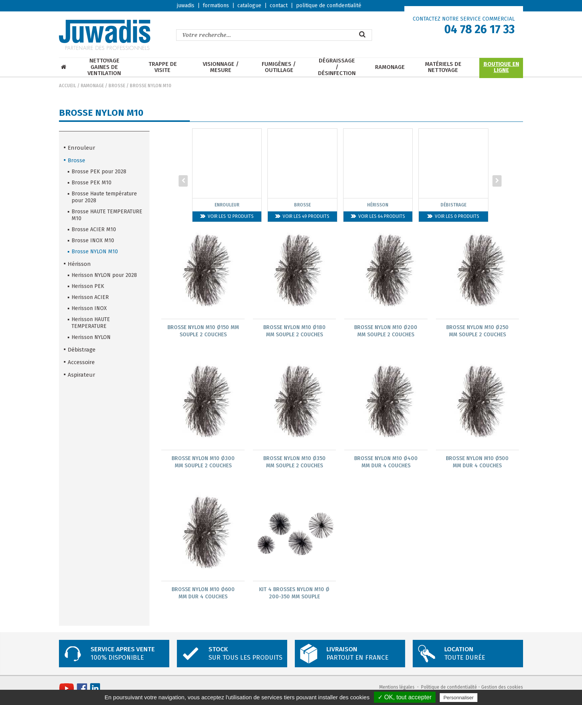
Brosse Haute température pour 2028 (104, 197)
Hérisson (79, 264)
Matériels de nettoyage (443, 67)
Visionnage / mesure (221, 67)
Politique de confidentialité (449, 688)
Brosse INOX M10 (93, 240)
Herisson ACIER (90, 297)
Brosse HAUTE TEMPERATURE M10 (107, 215)
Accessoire (81, 362)
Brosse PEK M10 (91, 182)
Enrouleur (81, 147)
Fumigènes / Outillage (279, 67)
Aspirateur (81, 374)
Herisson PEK (88, 286)
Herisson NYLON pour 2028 (104, 275)
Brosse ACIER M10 (94, 229)
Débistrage (81, 349)
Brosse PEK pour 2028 (99, 171)
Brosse (116, 85)
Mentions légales (397, 688)
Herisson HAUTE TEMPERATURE (91, 322)
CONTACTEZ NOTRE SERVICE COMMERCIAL (464, 19)
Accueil (67, 85)
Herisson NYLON (91, 337)
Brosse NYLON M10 (150, 85)
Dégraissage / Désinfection (337, 67)
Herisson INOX (89, 308)
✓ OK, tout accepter (405, 697)
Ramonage (390, 67)
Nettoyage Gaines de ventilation (104, 67)
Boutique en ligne (501, 67)
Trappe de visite (162, 67)
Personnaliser (459, 697)
